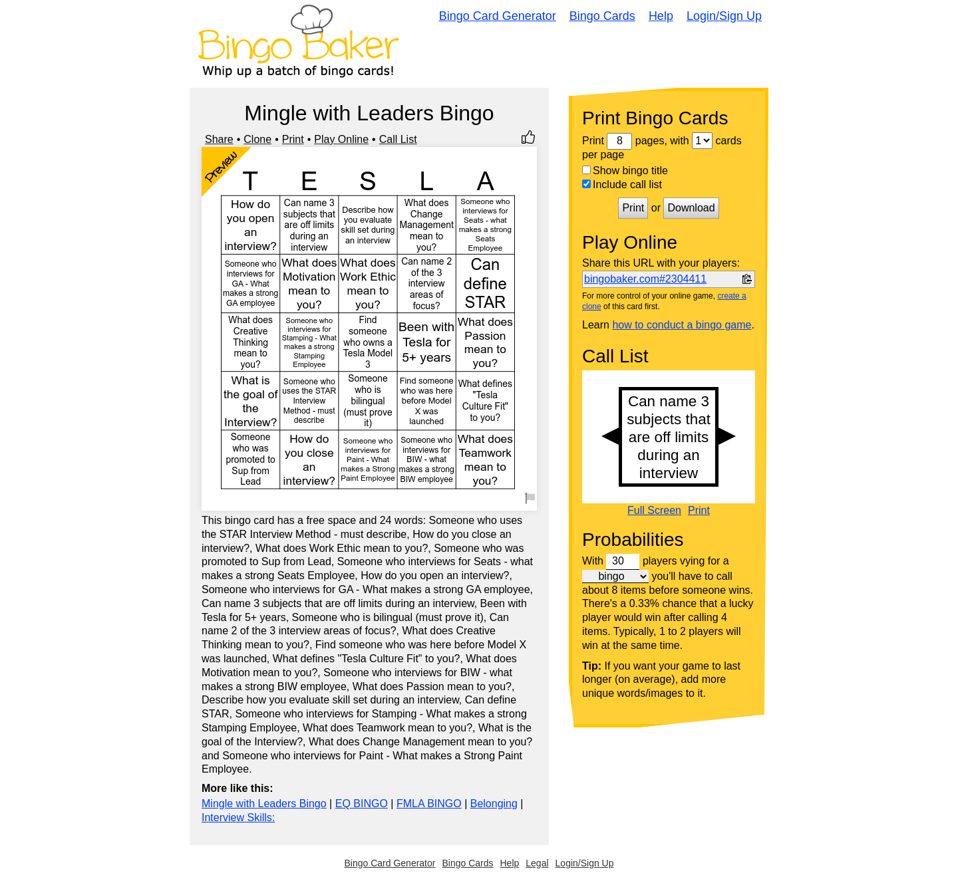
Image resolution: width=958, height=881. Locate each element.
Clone (257, 139)
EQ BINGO (361, 803)
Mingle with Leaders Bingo (264, 803)
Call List (398, 139)
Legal (537, 863)
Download (691, 207)
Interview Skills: (238, 817)
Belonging (494, 803)
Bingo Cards (602, 16)
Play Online (341, 139)
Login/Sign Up (724, 16)
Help (661, 16)
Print (293, 139)
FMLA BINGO (429, 803)
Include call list (622, 184)
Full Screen (654, 510)
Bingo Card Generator (497, 16)
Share (219, 139)
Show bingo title (625, 170)
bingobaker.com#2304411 (645, 279)
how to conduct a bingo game (681, 324)
